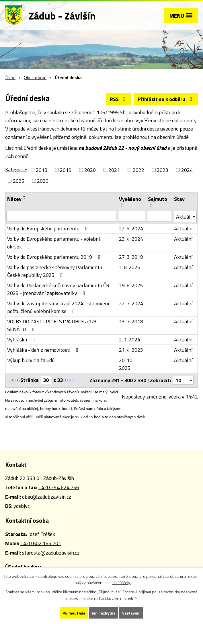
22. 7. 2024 (131, 303)
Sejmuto (157, 199)
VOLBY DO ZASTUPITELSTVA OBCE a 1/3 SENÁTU (52, 325)
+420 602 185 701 (40, 543)
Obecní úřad (35, 77)
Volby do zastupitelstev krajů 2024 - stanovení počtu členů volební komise (58, 307)
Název (14, 199)
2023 (162, 170)
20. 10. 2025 (126, 364)
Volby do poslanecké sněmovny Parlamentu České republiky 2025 (54, 271)
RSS (119, 99)
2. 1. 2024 (129, 339)
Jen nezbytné (103, 613)
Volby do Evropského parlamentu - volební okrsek (53, 242)
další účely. (121, 583)
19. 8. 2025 (131, 285)
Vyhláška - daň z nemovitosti (44, 350)
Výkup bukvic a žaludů (36, 360)
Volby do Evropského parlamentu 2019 (54, 257)
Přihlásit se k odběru (166, 99)
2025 (18, 181)
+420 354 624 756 (58, 487)
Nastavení (131, 613)
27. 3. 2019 (131, 257)
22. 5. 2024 (131, 228)
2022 (138, 170)
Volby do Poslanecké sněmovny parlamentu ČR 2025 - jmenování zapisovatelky (58, 289)
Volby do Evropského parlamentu (48, 228)
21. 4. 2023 (131, 350)
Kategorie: (16, 169)
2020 (90, 170)
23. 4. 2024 (131, 239)
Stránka (29, 380)
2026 (42, 181)
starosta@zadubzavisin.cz (50, 553)
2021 (114, 170)
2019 (65, 170)
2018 (41, 170)
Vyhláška (22, 339)
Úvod (10, 77)
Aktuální (183, 228)
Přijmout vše (74, 613)
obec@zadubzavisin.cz (46, 497)
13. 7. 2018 (131, 321)
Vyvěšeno (130, 199)
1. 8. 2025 (129, 267)
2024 (187, 170)
